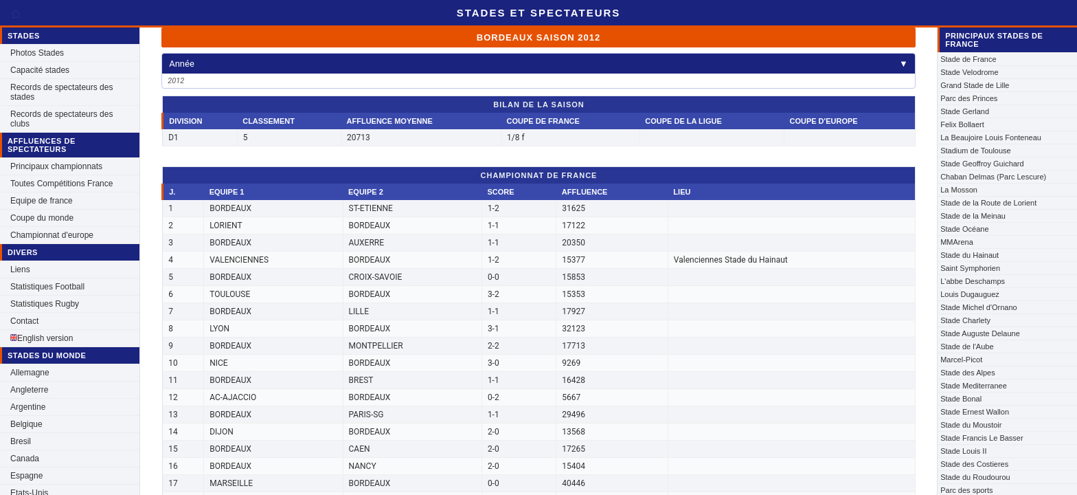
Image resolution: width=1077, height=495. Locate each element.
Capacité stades (39, 70)
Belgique (26, 424)
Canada (24, 458)
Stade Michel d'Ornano (978, 307)
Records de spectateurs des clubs (61, 119)
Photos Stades (37, 53)
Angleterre (29, 390)
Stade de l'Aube (966, 346)
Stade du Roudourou (975, 477)
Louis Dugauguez (969, 294)
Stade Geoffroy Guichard (981, 164)
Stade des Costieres (974, 464)
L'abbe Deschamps (972, 281)
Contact (24, 321)
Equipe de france (41, 201)
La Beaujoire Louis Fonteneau (990, 137)
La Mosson (958, 190)
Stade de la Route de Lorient (988, 203)
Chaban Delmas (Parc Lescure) (993, 177)
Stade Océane (964, 229)
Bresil (20, 441)
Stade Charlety (965, 320)
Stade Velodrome (969, 72)
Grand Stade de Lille (974, 85)
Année (538, 63)
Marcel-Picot (961, 359)
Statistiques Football (47, 287)
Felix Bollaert (962, 124)
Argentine (27, 407)
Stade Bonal (961, 399)
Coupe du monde (41, 218)
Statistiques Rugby (44, 304)
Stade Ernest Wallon (974, 412)
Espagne (26, 476)
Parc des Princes (968, 98)
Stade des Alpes (967, 372)
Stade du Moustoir (970, 425)
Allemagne (29, 372)
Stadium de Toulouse (975, 150)
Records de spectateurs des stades (61, 92)
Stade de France (968, 59)
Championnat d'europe (51, 235)
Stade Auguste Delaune (980, 333)
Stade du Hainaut (969, 255)
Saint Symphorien (970, 268)
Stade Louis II (963, 451)
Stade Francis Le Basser (981, 438)
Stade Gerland (964, 111)
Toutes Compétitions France (61, 183)
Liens (20, 269)
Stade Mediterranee (973, 386)
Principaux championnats (56, 166)
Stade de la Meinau (973, 216)
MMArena (956, 242)
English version (41, 338)
